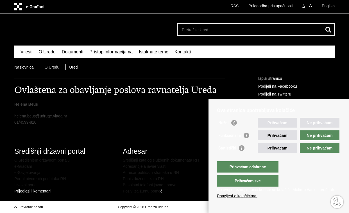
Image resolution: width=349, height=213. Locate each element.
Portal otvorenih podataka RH (40, 178)
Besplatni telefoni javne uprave (149, 185)
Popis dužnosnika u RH (143, 178)
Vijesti (26, 51)
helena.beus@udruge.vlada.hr (40, 116)
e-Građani (23, 166)
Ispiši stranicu (266, 78)
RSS (234, 6)
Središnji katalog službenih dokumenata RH (161, 160)
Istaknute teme (153, 51)
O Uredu (46, 51)
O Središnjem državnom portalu (42, 160)
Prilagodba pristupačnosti (270, 6)
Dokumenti (72, 51)
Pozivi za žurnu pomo (141, 191)
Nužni (223, 134)
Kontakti (183, 51)
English (328, 6)
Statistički (227, 159)
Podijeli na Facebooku (273, 86)
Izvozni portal (25, 185)
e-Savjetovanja (27, 172)
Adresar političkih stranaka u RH (151, 172)
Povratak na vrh (31, 207)
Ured (73, 67)
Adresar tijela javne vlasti (144, 166)
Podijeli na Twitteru (270, 94)
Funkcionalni (229, 146)
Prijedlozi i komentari (32, 191)
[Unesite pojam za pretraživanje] (250, 29)
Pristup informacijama (111, 51)
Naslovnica (23, 67)
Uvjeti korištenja (182, 207)
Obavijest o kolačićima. (237, 196)
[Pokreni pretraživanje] (328, 29)
